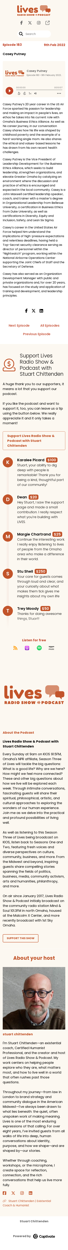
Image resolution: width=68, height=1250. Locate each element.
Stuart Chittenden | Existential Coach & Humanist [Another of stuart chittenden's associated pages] (27, 1203)
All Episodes (49, 325)
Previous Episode (36, 334)
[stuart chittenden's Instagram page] (24, 1193)
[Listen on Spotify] (39, 648)
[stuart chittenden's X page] (15, 1193)
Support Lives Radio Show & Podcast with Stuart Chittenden (31, 441)
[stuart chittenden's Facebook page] (7, 1193)
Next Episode (19, 325)
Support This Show (20, 938)
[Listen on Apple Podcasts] (27, 648)
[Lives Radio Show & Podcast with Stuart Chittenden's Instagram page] (36, 23)
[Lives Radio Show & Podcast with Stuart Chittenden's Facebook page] (21, 23)
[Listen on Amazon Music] (51, 648)
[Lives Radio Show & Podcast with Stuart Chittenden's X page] (28, 23)
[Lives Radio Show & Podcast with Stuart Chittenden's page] (45, 23)
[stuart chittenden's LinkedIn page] (33, 1193)
